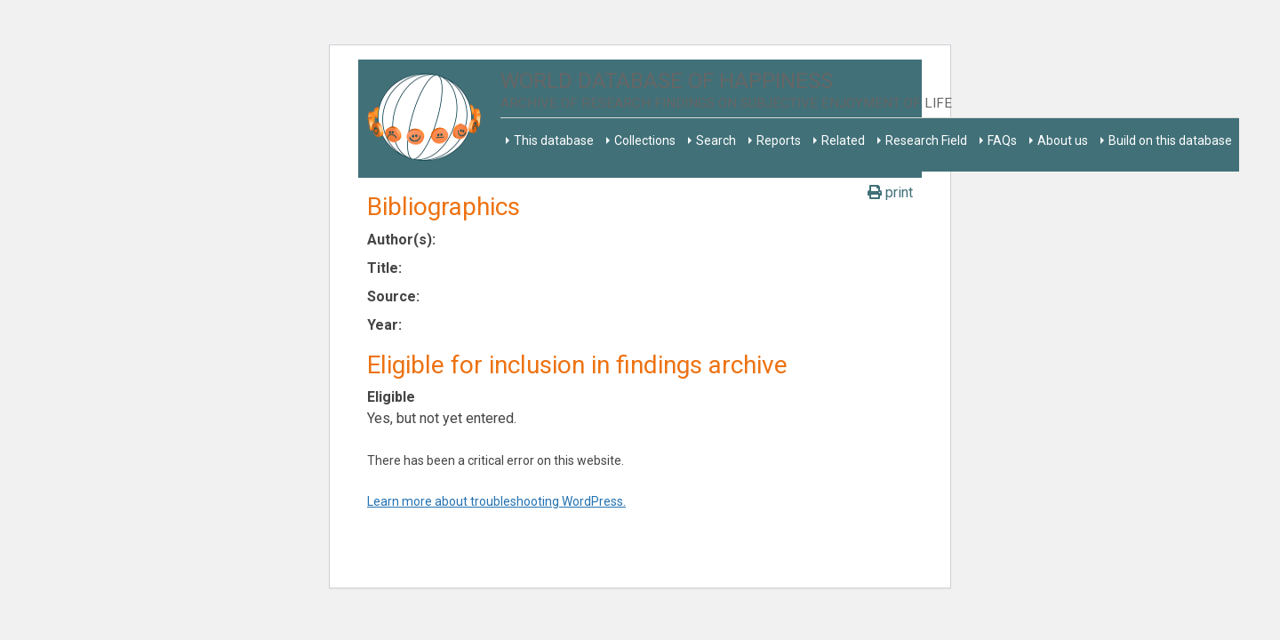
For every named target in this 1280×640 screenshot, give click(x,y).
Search (716, 140)
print (890, 192)
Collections (645, 140)
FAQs (1002, 140)
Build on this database (1170, 140)
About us (1062, 140)
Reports (778, 140)
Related (843, 140)
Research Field (926, 140)
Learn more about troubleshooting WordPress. (496, 501)
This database (554, 140)
